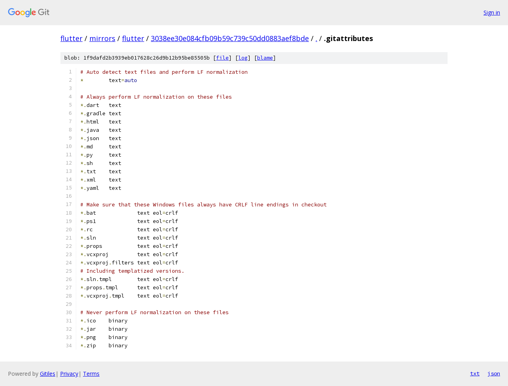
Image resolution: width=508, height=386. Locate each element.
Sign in (492, 12)
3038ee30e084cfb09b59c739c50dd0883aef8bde (230, 38)
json (493, 373)
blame (265, 57)
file (222, 57)
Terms (91, 373)
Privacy (69, 373)
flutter (71, 38)
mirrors (102, 38)
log (243, 57)
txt (475, 373)
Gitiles (47, 373)
